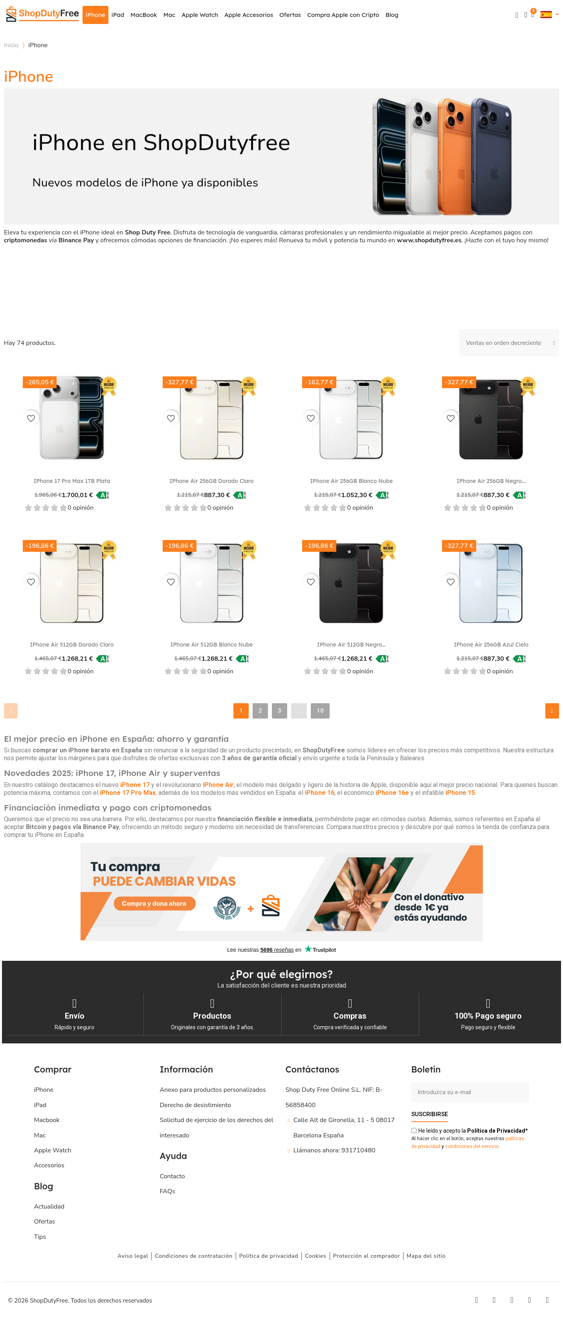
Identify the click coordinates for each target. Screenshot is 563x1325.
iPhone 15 (460, 792)
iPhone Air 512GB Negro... (351, 644)
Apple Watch (200, 14)
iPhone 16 (319, 792)
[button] (517, 15)
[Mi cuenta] (526, 14)
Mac (169, 14)
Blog (391, 14)
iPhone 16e (392, 792)
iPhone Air (218, 785)
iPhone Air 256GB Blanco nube (351, 481)
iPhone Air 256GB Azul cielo (491, 644)
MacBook (143, 14)
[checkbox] (46, 276)
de (496, 1130)
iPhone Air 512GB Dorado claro (72, 644)
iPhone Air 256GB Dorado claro (212, 481)
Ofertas (290, 14)
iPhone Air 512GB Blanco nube (212, 644)
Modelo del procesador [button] (76, 269)
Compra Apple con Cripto (343, 14)
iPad (118, 14)
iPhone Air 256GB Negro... (491, 481)
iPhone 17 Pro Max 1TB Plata (71, 481)
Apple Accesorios (248, 14)
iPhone (95, 14)
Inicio (11, 45)
